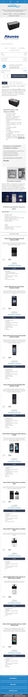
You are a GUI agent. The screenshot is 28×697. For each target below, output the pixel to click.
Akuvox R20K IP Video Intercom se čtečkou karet (14, 483)
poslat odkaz (21, 48)
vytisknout (12, 48)
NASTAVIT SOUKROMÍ (8, 695)
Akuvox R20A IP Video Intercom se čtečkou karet (14, 529)
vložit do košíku (19, 76)
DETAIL (14, 268)
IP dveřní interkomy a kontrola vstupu (14, 9)
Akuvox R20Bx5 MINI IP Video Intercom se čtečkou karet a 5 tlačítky (14, 577)
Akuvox (9, 259)
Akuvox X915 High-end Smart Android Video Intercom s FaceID (14, 336)
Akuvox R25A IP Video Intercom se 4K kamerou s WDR (14, 239)
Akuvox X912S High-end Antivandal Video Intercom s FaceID (14, 385)
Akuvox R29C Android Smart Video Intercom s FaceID (14, 434)
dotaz (5, 48)
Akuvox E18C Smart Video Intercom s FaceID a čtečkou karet (14, 624)
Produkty (4, 9)
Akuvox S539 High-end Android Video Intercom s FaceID (14, 287)
